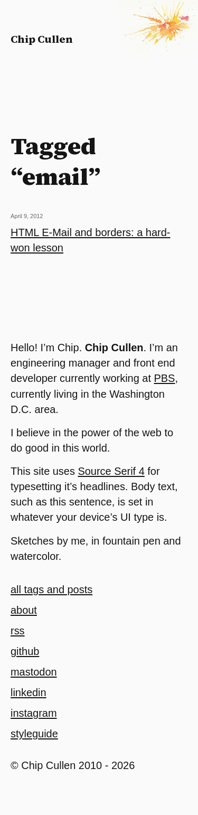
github (25, 651)
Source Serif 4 (111, 471)
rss (18, 630)
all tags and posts (51, 589)
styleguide (34, 733)
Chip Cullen (42, 39)
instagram (34, 713)
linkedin (28, 692)
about (24, 610)
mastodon (34, 672)
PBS (164, 378)
